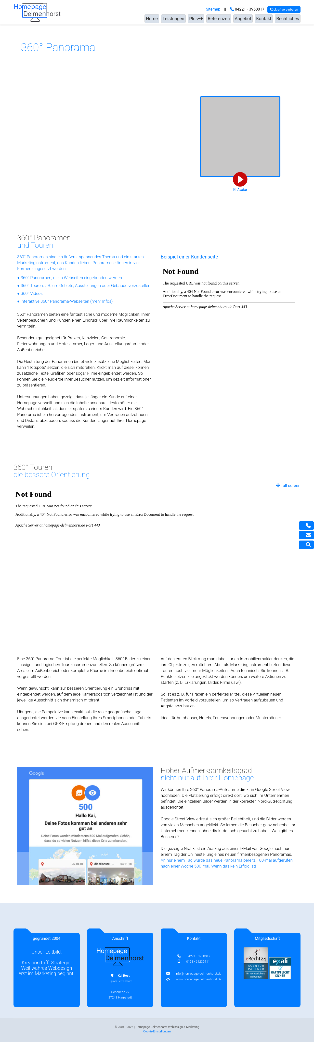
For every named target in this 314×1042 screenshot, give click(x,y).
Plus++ (196, 18)
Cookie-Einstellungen (157, 1031)
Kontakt (263, 18)
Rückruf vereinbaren (284, 9)
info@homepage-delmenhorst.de (197, 973)
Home (152, 18)
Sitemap (213, 9)
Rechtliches (287, 18)
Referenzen (219, 18)
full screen (288, 485)
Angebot (243, 18)
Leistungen (173, 18)
